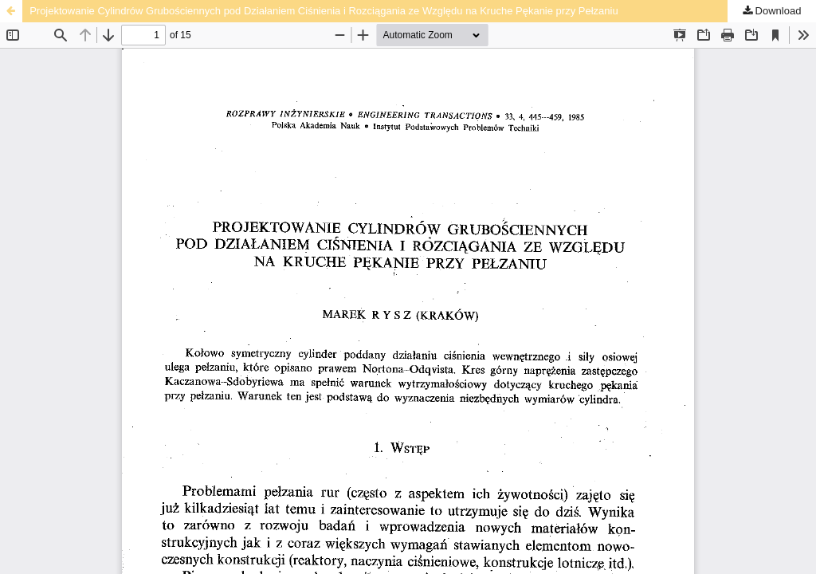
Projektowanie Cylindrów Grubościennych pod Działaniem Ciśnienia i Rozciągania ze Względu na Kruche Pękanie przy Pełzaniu (323, 11)
